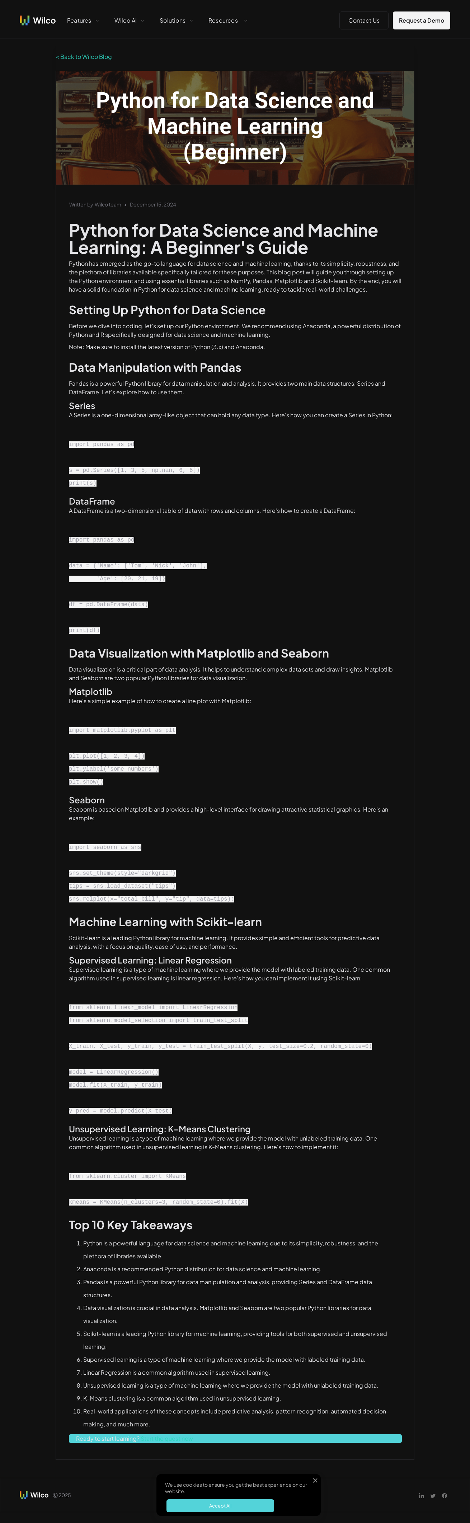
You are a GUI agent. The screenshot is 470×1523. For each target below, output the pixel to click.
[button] (83, 20)
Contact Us (364, 20)
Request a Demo (421, 20)
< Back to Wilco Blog (84, 56)
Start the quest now (167, 1438)
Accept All (220, 1506)
